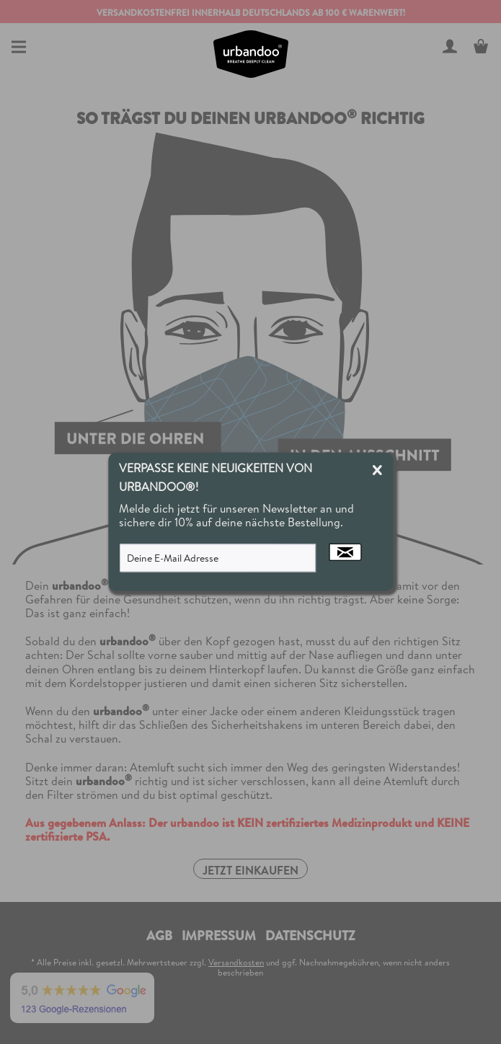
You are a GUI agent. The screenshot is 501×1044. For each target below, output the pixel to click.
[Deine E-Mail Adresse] (217, 558)
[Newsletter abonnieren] (345, 552)
